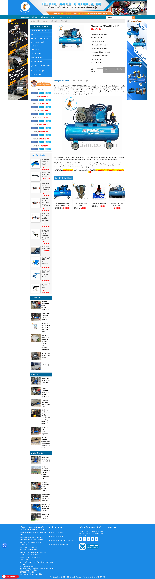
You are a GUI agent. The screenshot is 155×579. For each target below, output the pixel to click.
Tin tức (61, 17)
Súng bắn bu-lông (37, 57)
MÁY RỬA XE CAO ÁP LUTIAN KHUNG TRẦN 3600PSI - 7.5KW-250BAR (46, 187)
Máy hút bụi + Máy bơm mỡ (39, 38)
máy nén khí (91, 88)
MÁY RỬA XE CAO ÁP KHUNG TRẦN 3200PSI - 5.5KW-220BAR (46, 202)
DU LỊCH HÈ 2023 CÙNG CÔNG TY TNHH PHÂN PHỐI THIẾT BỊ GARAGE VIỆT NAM (46, 473)
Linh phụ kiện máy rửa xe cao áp (40, 66)
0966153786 (43, 118)
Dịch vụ (53, 17)
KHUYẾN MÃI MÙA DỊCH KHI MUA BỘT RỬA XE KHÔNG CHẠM (46, 327)
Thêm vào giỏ (118, 70)
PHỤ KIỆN (64, 21)
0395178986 (43, 125)
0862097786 (44, 104)
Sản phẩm (44, 17)
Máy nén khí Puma (79, 92)
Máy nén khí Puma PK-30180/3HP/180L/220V (70, 86)
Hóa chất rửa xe (36, 53)
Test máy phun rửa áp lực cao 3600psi (46, 355)
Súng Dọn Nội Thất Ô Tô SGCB (46, 286)
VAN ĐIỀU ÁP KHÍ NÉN (99, 203)
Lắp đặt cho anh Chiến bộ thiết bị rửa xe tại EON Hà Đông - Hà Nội (45, 305)
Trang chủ (25, 17)
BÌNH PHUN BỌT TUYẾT (37, 42)
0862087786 (43, 132)
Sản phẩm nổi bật (36, 75)
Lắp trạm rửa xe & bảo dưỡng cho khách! (46, 516)
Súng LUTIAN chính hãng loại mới (46, 174)
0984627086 (44, 139)
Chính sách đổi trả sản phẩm (59, 544)
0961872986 (44, 111)
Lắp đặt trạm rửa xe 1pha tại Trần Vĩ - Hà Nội (46, 380)
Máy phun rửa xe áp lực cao (40, 30)
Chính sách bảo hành (57, 536)
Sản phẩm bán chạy (37, 71)
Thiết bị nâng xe (36, 46)
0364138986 (43, 97)
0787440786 (44, 146)
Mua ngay (107, 70)
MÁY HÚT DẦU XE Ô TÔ (37, 61)
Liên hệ (69, 17)
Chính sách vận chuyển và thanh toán (62, 540)
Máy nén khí (54, 21)
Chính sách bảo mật (57, 532)
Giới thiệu (35, 17)
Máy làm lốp (35, 50)
